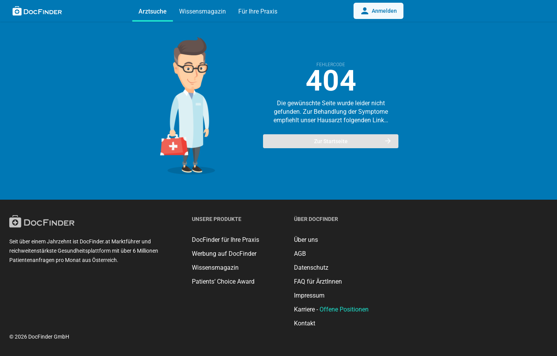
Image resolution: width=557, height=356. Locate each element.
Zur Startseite (352, 141)
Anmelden (378, 10)
